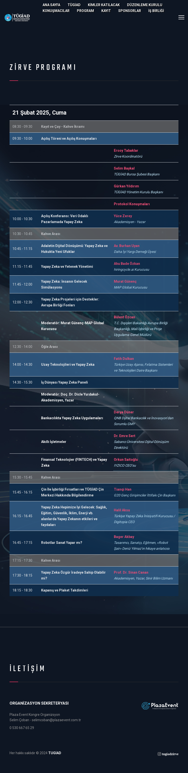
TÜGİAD (74, 5)
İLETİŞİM (28, 669)
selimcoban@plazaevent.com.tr (56, 720)
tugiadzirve (170, 754)
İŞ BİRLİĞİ (156, 11)
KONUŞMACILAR (56, 11)
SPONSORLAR (129, 11)
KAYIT (106, 11)
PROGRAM (85, 11)
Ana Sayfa (51, 5)
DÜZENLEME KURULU (144, 5)
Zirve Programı (43, 68)
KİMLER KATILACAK (104, 5)
